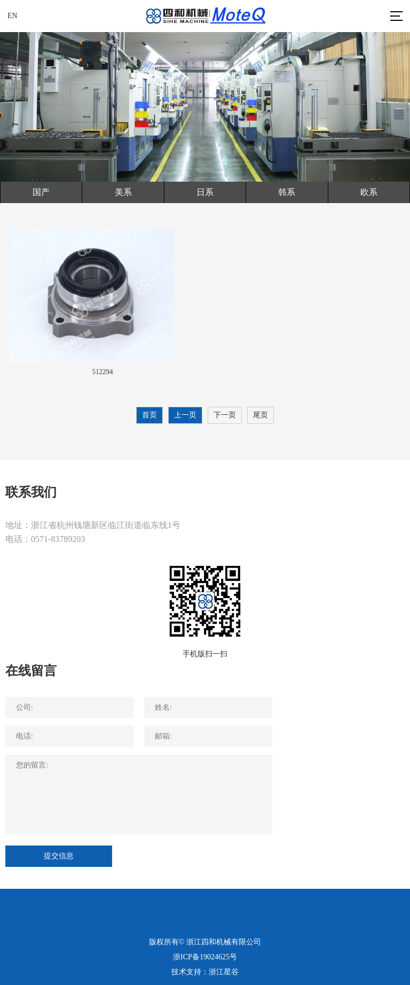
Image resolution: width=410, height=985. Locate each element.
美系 (123, 192)
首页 (149, 415)
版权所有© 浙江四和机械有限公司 (205, 942)
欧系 (368, 192)
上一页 (185, 415)
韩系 (286, 192)
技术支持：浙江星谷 (205, 972)
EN (12, 16)
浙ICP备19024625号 (205, 957)
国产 (41, 192)
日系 (205, 192)
